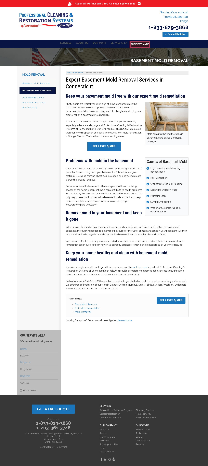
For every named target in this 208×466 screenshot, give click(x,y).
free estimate (125, 320)
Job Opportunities (109, 444)
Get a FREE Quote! (171, 300)
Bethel (23, 348)
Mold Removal (83, 311)
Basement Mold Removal (37, 90)
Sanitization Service (146, 417)
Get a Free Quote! (104, 146)
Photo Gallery (29, 107)
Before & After (143, 429)
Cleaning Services (145, 409)
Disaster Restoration (110, 413)
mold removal (140, 266)
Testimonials (142, 433)
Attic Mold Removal (33, 97)
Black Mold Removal (86, 304)
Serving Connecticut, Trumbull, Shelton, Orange (174, 17)
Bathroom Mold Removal (36, 83)
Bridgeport (25, 362)
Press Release (107, 451)
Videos (139, 436)
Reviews (140, 444)
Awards (103, 433)
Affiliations (105, 440)
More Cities (29, 390)
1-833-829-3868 (168, 27)
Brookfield (25, 375)
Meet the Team (107, 436)
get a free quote (53, 408)
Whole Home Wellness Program (116, 409)
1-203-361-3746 (53, 427)
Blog (102, 447)
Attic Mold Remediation (87, 307)
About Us (104, 429)
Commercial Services (110, 417)
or (175, 34)
